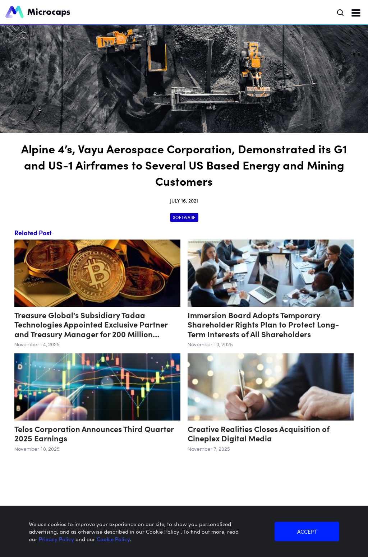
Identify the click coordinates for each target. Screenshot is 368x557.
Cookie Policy (113, 539)
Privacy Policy (57, 539)
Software (184, 217)
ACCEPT (307, 531)
